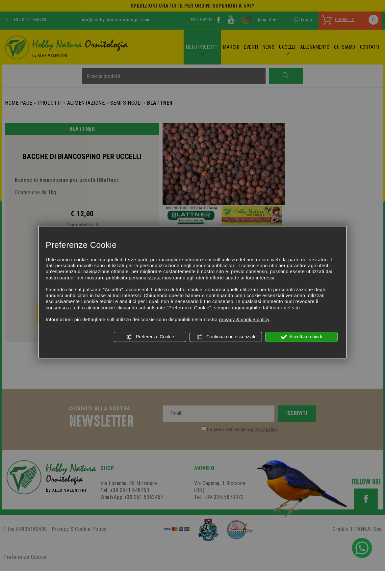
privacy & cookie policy (244, 319)
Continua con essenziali (225, 337)
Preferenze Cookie (150, 337)
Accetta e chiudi (301, 337)
